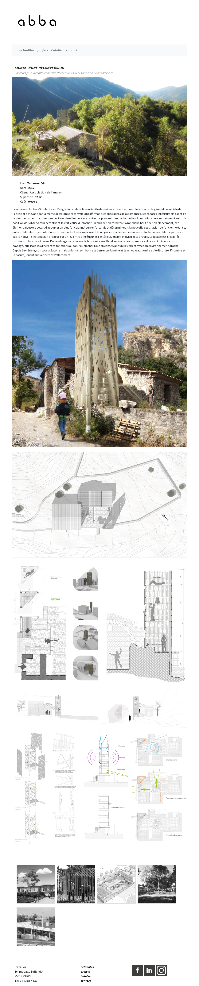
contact (71, 50)
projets (42, 50)
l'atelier (57, 50)
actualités (26, 50)
